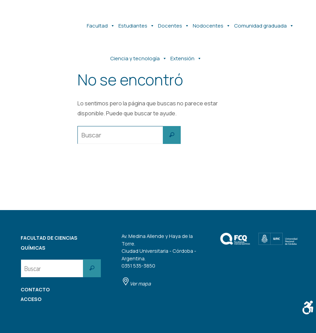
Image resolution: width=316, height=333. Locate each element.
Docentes (173, 22)
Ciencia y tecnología (138, 55)
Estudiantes (136, 22)
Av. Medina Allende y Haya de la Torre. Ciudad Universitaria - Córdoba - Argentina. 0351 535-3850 (159, 260)
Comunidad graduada (264, 22)
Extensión (186, 55)
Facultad (101, 22)
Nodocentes (212, 22)
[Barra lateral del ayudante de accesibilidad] (307, 307)
